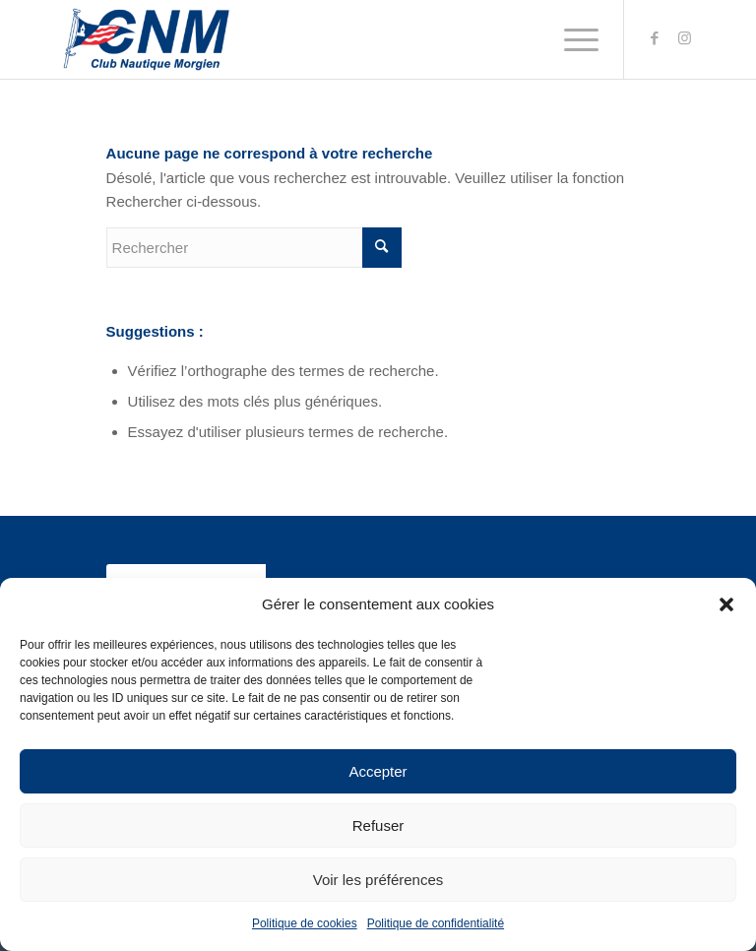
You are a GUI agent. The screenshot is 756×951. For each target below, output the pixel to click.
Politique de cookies (304, 923)
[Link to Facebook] (654, 38)
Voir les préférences (378, 879)
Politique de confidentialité (435, 923)
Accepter (377, 771)
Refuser (378, 825)
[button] (726, 604)
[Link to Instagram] (684, 38)
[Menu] (571, 39)
